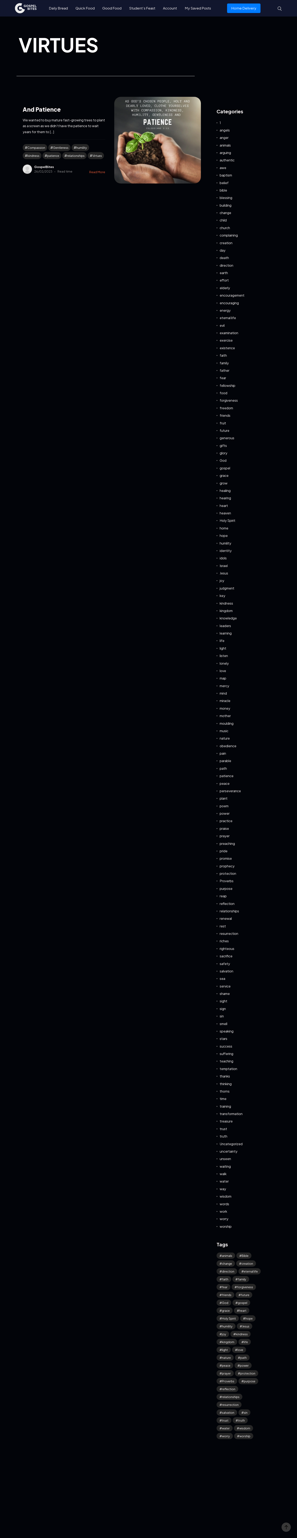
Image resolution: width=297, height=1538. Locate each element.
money (225, 708)
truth (223, 1136)
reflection (227, 903)
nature (225, 738)
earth (224, 273)
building (225, 205)
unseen (225, 1159)
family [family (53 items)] (242, 1279)
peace (225, 783)
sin (222, 1016)
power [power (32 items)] (244, 1365)
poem (224, 806)
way (223, 1189)
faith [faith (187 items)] (225, 1279)
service (225, 986)
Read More (97, 172)
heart (224, 505)
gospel (225, 468)
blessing (226, 197)
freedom (226, 408)
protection (228, 873)
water (224, 1181)
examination (229, 333)
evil (222, 325)
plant (223, 798)
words (224, 1204)
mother (225, 716)
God (223, 460)
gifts (223, 445)
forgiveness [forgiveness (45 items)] (245, 1287)
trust (223, 1129)
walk (223, 1174)
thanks (225, 1076)
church (225, 228)
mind (223, 693)
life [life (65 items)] (246, 1342)
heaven (225, 513)
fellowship (227, 385)
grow (223, 483)
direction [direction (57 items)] (228, 1271)
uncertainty (228, 1151)
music (224, 731)
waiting (225, 1166)
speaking (226, 1031)
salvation (226, 971)
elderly (225, 288)
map (223, 678)
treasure (226, 1121)
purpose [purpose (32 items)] (249, 1381)
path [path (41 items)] (243, 1357)
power (225, 813)
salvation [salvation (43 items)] (228, 1412)
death (224, 258)
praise (224, 828)
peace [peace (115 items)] (226, 1365)
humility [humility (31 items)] (227, 1326)
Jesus (224, 573)
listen (224, 656)
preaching (227, 843)
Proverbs (226, 881)
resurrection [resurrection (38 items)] (230, 1405)
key (222, 595)
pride (223, 851)
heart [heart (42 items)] (242, 1310)
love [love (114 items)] (240, 1350)
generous (227, 438)
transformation (231, 1114)
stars (223, 1038)
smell (223, 1024)
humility (81, 147)
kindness (33, 155)
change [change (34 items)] (227, 1263)
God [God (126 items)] (225, 1303)
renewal (226, 918)
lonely (224, 663)
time (223, 1098)
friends (225, 415)
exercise (226, 340)
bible (223, 190)
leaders (225, 626)
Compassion (36, 147)
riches (224, 941)
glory (223, 453)
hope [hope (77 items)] (249, 1318)
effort (224, 280)
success (226, 1046)
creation (226, 243)
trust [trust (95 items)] (225, 1420)
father (224, 370)
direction (226, 265)
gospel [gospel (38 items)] (242, 1303)
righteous (227, 948)
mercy (224, 686)
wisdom (225, 1196)
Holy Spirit (227, 520)
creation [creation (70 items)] (247, 1263)
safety (225, 963)
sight (223, 1001)
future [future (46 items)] (245, 1295)
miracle (225, 701)
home (224, 528)
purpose (226, 888)
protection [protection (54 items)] (247, 1373)
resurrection (229, 933)
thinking (226, 1084)
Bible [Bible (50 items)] (245, 1255)
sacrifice (226, 956)
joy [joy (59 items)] (224, 1334)
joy (222, 580)
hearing (225, 498)
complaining (229, 235)
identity (226, 550)
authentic (227, 160)
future (224, 430)
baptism (226, 175)
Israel (224, 566)
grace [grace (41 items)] (226, 1310)
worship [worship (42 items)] (244, 1436)
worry (224, 1219)
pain (223, 753)
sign (223, 1008)
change (225, 213)
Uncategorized (231, 1144)
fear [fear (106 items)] (224, 1287)
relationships (76, 155)
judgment (227, 588)
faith (223, 355)
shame (225, 993)
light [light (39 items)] (225, 1350)
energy (225, 310)
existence (227, 348)
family (224, 363)
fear (223, 378)
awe (223, 168)
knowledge (228, 618)
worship (226, 1226)
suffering (226, 1053)
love (223, 671)
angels (225, 130)
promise (226, 858)
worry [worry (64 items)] (226, 1436)
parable (225, 761)
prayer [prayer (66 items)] (226, 1373)
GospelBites (44, 167)
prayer (225, 836)
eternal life (228, 318)
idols (223, 558)
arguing (225, 152)
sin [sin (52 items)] (246, 1412)
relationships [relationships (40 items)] (230, 1397)
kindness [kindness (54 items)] (242, 1334)
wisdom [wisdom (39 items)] (244, 1428)
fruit (223, 423)
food (223, 393)
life (222, 640)
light (223, 648)
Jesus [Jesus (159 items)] (245, 1326)
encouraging (229, 303)
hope (224, 535)
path (223, 768)
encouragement (232, 295)
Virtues (97, 155)
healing (225, 490)
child (223, 220)
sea (222, 978)
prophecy (227, 866)
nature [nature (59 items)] (226, 1357)
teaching (226, 1061)
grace (224, 475)
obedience (228, 746)
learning (226, 633)
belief (224, 183)
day (222, 250)
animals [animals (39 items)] (227, 1255)
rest (223, 926)
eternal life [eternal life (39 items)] (251, 1271)
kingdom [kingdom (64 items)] (228, 1342)
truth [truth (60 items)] (241, 1420)
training (225, 1106)
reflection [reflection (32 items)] (228, 1389)
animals (225, 145)
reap (223, 896)
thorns (225, 1091)
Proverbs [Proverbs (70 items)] (228, 1381)
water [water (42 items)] (226, 1428)
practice (226, 821)
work (223, 1211)
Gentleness (60, 147)
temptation (228, 1069)
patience (53, 155)
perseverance (230, 791)
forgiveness (229, 400)
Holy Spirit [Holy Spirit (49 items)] (229, 1318)
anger (224, 137)
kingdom (226, 611)
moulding (226, 723)
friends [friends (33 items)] (226, 1295)
